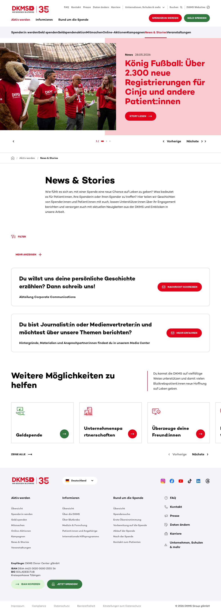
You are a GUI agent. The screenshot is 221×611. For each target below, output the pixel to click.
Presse (87, 7)
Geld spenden (196, 18)
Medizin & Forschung (74, 525)
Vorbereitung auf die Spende (130, 525)
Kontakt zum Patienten (127, 542)
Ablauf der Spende (124, 530)
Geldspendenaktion (72, 32)
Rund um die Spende (73, 19)
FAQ (66, 7)
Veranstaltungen (179, 32)
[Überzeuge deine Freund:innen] (200, 433)
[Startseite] (13, 157)
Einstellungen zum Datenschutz (122, 605)
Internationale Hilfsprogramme (80, 536)
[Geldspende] (64, 433)
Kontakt (76, 7)
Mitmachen (94, 32)
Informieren (44, 19)
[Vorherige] (14, 141)
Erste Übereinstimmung (127, 519)
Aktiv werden (20, 19)
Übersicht (17, 508)
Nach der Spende (123, 536)
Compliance (39, 605)
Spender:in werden (165, 18)
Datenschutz (61, 605)
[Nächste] (195, 141)
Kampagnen (136, 32)
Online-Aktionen (115, 32)
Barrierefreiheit (86, 605)
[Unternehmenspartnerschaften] (132, 433)
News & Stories (156, 32)
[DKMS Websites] (197, 7)
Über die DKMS (71, 514)
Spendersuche (121, 514)
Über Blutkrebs (71, 519)
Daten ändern (101, 7)
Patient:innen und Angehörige (79, 530)
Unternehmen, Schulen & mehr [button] (145, 7)
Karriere (115, 7)
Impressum (17, 605)
